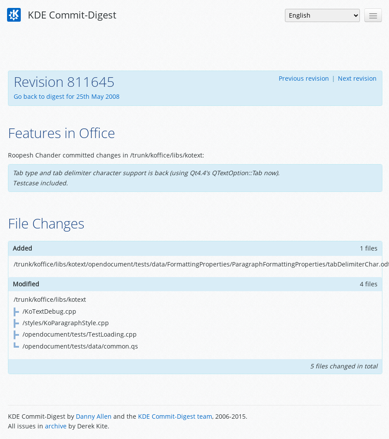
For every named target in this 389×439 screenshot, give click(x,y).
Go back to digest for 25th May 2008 (67, 96)
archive (56, 426)
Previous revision (304, 78)
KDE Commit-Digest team (175, 416)
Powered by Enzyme (347, 422)
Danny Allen (94, 416)
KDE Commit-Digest (61, 15)
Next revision (357, 78)
